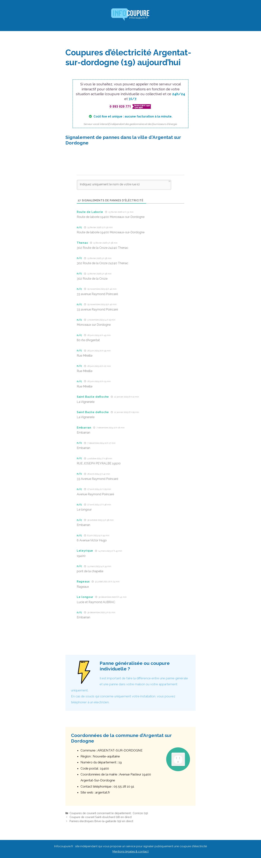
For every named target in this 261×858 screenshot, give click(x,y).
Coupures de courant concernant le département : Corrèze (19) (109, 813)
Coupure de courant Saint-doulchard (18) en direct (101, 817)
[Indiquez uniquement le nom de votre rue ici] (124, 185)
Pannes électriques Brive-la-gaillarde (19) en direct (101, 821)
